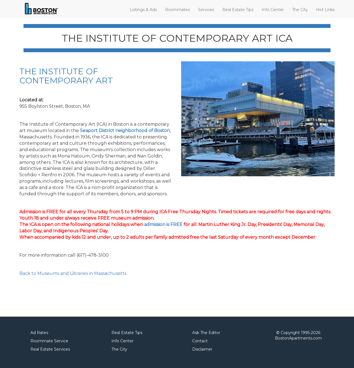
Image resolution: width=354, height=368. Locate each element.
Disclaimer (202, 349)
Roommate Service (49, 340)
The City (300, 9)
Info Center (273, 9)
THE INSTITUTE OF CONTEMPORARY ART (66, 76)
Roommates (177, 9)
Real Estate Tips (237, 9)
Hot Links (325, 9)
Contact (200, 340)
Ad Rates (39, 332)
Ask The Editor (206, 332)
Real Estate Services (50, 349)
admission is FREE (163, 224)
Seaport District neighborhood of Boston (125, 130)
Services (206, 9)
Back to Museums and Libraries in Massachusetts (72, 273)
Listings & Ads (143, 9)
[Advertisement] (84, 297)
